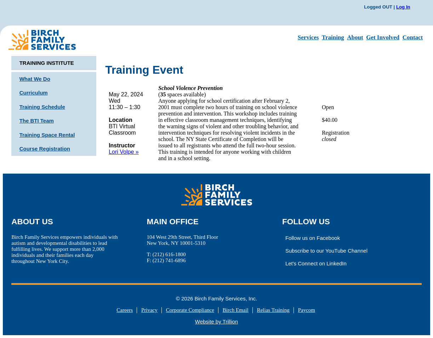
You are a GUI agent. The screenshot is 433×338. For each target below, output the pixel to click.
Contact (413, 37)
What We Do (34, 79)
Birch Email (236, 310)
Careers (124, 310)
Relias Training (273, 310)
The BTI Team (36, 121)
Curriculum (33, 93)
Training (333, 37)
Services (308, 37)
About (355, 37)
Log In (403, 7)
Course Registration (44, 149)
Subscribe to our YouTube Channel (326, 251)
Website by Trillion (216, 322)
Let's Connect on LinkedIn (316, 263)
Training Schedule (42, 107)
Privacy (149, 310)
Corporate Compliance (190, 310)
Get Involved (382, 37)
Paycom (306, 310)
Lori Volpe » (124, 152)
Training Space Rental (47, 135)
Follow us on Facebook (312, 238)
